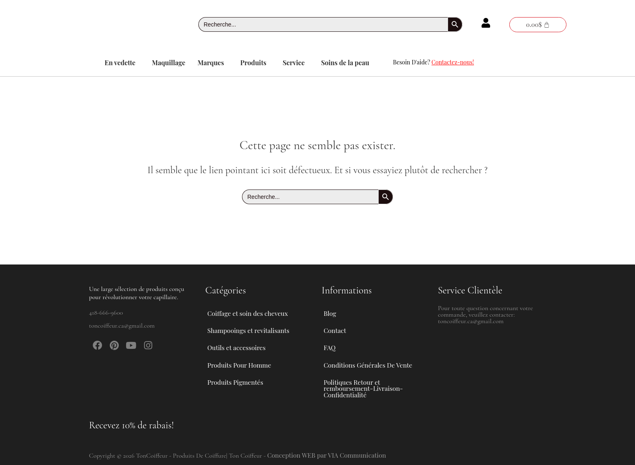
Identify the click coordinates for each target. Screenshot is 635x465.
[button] (122, 62)
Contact (335, 324)
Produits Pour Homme (244, 362)
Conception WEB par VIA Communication (328, 455)
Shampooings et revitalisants (253, 324)
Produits (253, 62)
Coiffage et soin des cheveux (253, 306)
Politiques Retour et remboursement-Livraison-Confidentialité (364, 387)
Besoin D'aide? (433, 62)
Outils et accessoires (241, 343)
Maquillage (168, 62)
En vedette (119, 62)
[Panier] (537, 24)
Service (294, 62)
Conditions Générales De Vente (369, 362)
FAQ (330, 343)
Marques (211, 62)
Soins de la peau (345, 62)
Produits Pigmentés (235, 381)
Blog (330, 306)
